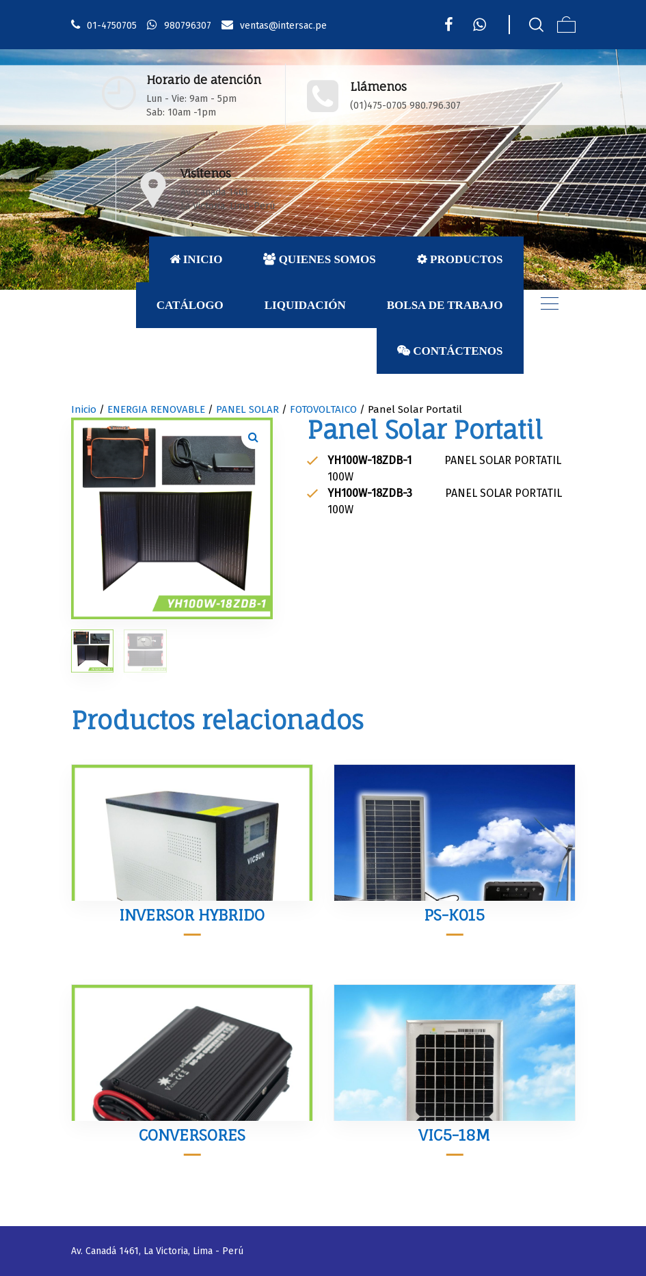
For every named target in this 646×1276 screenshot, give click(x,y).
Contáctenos (450, 350)
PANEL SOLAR (247, 409)
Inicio (196, 259)
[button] (253, 436)
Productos (460, 259)
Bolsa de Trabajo (445, 305)
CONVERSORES (192, 1135)
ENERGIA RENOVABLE (156, 409)
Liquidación (305, 305)
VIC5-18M (454, 1135)
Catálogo (190, 305)
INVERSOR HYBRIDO (192, 915)
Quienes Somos (319, 259)
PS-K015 (454, 915)
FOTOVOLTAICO (323, 409)
